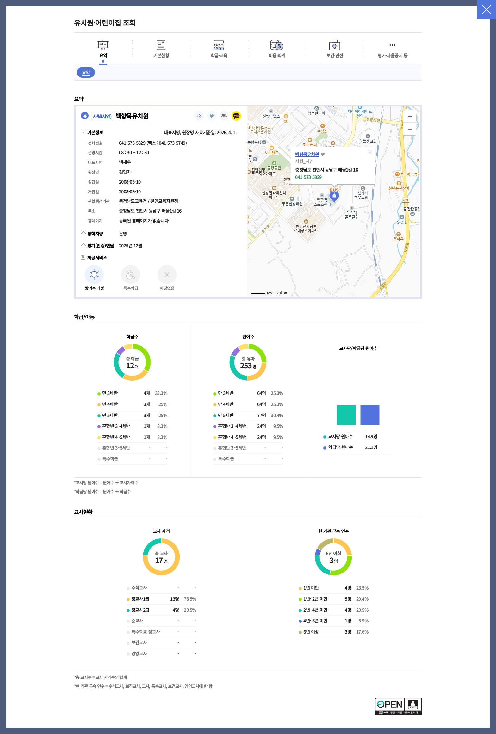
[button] (370, 152)
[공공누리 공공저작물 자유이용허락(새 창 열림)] (398, 713)
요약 (86, 72)
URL (224, 115)
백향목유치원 (307, 154)
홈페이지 (199, 116)
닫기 (486, 9)
